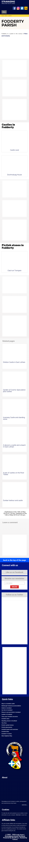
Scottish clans (5, 718)
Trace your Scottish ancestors (10, 716)
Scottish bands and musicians (10, 729)
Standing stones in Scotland (9, 720)
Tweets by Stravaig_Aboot (8, 598)
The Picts (4, 723)
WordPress (15, 838)
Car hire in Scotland (7, 710)
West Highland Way (7, 735)
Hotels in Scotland (7, 708)
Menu (4, 12)
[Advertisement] (14, 109)
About (4, 777)
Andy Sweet (20, 835)
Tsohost (14, 839)
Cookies (5, 809)
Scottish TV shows (7, 733)
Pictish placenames (7, 727)
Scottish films (5, 731)
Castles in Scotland (7, 714)
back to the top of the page (14, 560)
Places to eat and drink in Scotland (11, 712)
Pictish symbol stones (8, 725)
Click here (18, 815)
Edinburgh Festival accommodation (11, 705)
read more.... (24, 804)
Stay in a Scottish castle (8, 703)
